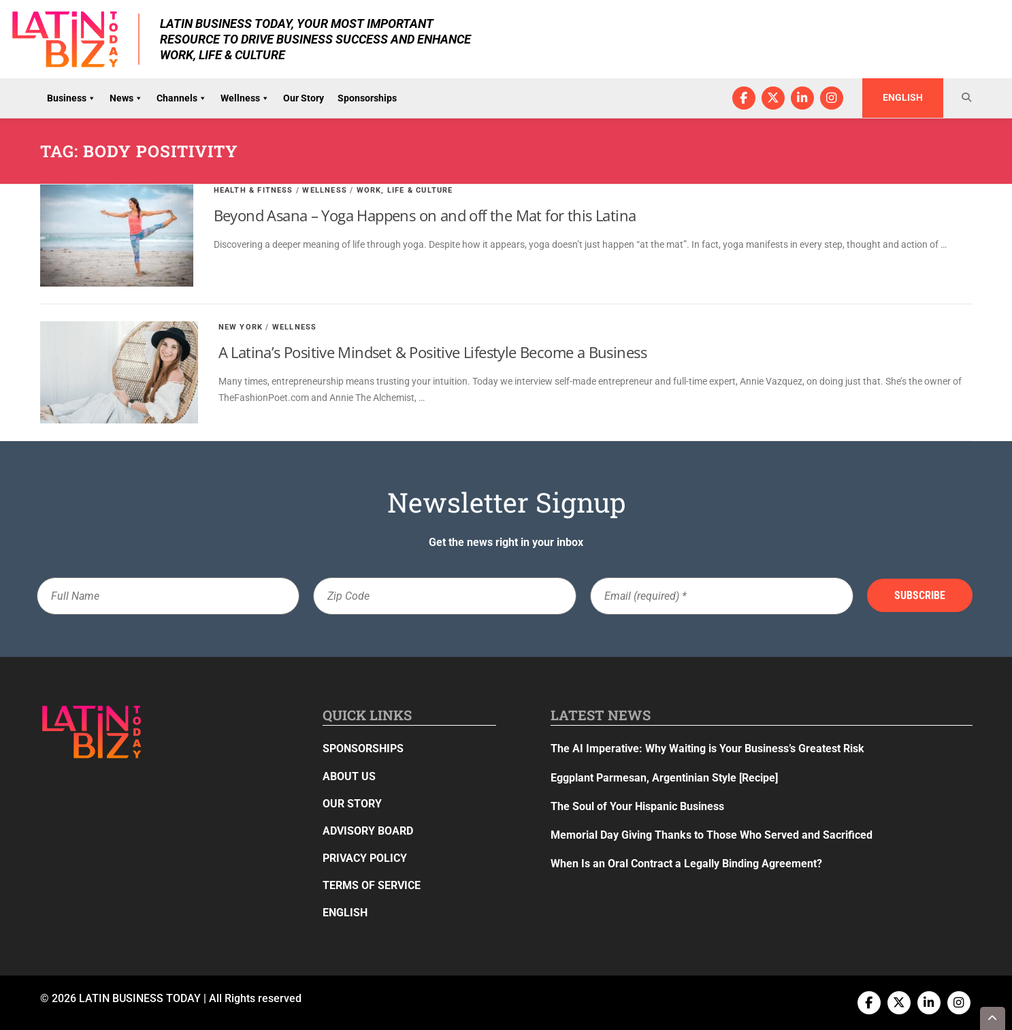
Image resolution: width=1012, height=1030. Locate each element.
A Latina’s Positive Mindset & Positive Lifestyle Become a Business (432, 352)
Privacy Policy (365, 858)
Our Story (303, 98)
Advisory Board (368, 830)
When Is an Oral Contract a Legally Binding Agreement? (686, 863)
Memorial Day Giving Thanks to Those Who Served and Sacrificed (711, 834)
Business (71, 98)
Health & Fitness (253, 190)
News (126, 98)
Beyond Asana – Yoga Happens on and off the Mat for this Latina (425, 215)
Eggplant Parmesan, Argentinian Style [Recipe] (664, 777)
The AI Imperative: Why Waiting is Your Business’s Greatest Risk (707, 748)
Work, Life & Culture (405, 190)
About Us (349, 776)
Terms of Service (372, 885)
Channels (182, 98)
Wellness (245, 98)
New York (240, 327)
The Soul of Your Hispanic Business (637, 806)
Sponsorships (367, 98)
